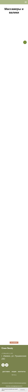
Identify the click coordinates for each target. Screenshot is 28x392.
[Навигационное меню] (26, 2)
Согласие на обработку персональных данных (14, 383)
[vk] (3, 365)
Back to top (14, 374)
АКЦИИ (14, 371)
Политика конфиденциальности (14, 386)
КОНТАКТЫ (22, 371)
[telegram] (6, 365)
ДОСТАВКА (6, 371)
